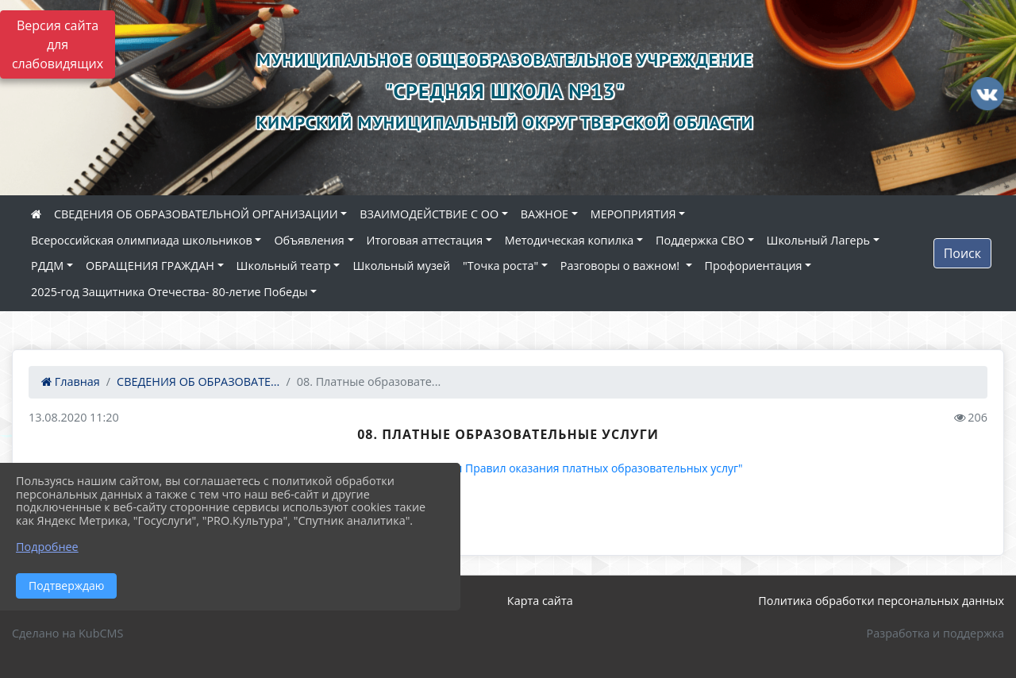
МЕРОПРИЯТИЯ (633, 214)
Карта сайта (540, 600)
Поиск (962, 253)
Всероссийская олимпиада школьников (141, 240)
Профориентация (753, 265)
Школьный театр (284, 265)
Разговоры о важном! (621, 265)
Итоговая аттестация (425, 240)
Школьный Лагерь (818, 240)
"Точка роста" (500, 265)
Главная (70, 381)
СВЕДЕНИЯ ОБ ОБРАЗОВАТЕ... (198, 381)
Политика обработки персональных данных (881, 600)
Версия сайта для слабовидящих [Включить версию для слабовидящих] (57, 44)
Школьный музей (401, 265)
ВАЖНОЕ (544, 214)
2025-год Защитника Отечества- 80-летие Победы (169, 291)
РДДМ (47, 265)
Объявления (309, 240)
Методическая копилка (569, 240)
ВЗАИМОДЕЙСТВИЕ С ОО (429, 214)
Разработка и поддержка (935, 633)
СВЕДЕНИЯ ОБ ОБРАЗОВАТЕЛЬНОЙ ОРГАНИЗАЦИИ (196, 214)
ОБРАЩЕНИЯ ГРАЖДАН (150, 265)
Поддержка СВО (700, 240)
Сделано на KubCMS (67, 633)
